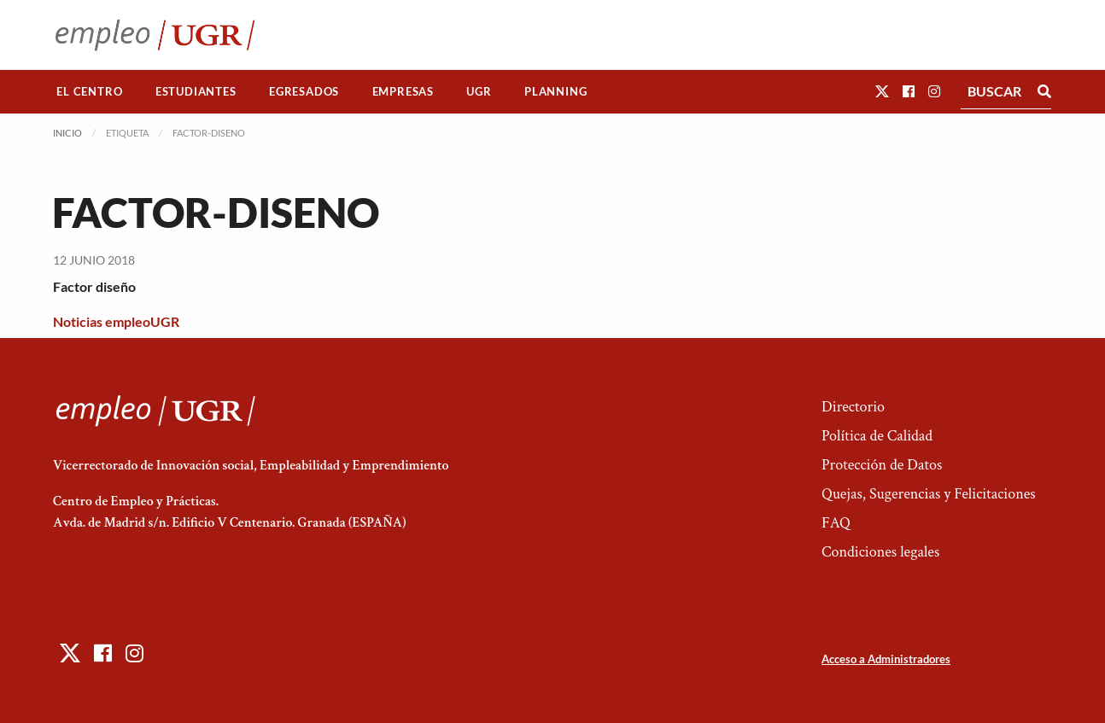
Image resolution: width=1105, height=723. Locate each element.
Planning (555, 91)
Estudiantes (196, 91)
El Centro (89, 91)
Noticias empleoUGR (116, 321)
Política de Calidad (877, 436)
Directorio (853, 407)
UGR (478, 91)
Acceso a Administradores (885, 659)
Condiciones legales (880, 552)
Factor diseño (94, 286)
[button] (882, 91)
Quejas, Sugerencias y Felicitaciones (928, 494)
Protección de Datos (881, 465)
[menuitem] (89, 92)
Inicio (67, 132)
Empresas (403, 91)
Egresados (304, 91)
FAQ (836, 523)
